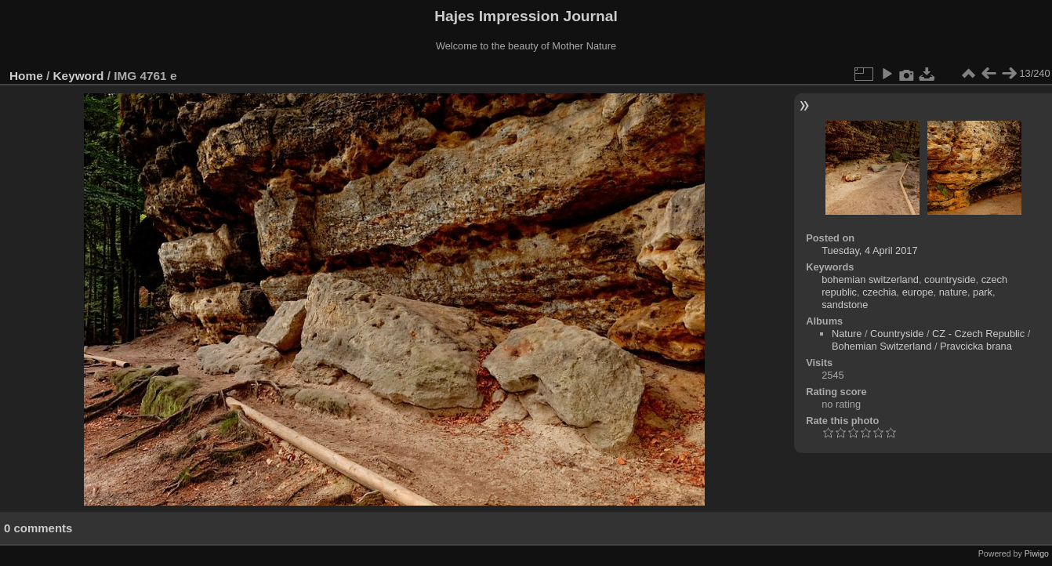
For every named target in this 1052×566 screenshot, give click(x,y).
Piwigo (1037, 553)
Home (26, 75)
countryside (949, 279)
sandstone (845, 304)
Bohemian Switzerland (881, 346)
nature (953, 292)
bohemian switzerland (870, 279)
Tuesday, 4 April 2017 (869, 250)
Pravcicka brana (976, 346)
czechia (879, 292)
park (982, 292)
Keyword (78, 75)
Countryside (896, 333)
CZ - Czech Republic (978, 333)
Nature (847, 333)
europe (918, 292)
